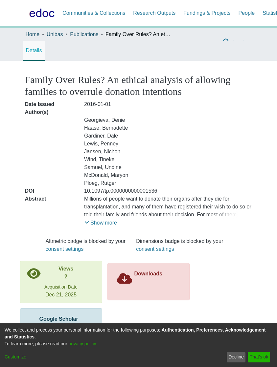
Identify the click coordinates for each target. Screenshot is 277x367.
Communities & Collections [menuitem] (93, 13)
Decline (236, 356)
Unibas (55, 34)
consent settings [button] (65, 249)
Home (33, 34)
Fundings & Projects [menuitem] (206, 13)
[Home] (40, 13)
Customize (15, 356)
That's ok (259, 356)
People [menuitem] (246, 13)
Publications (84, 34)
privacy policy (82, 343)
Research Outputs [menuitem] (154, 13)
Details (34, 50)
